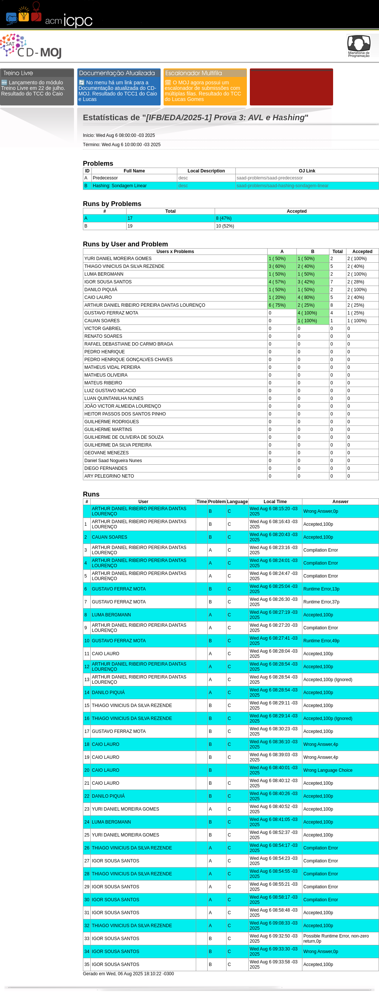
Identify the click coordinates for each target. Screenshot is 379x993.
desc (183, 178)
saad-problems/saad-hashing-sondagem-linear (283, 185)
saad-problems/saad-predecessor (270, 178)
